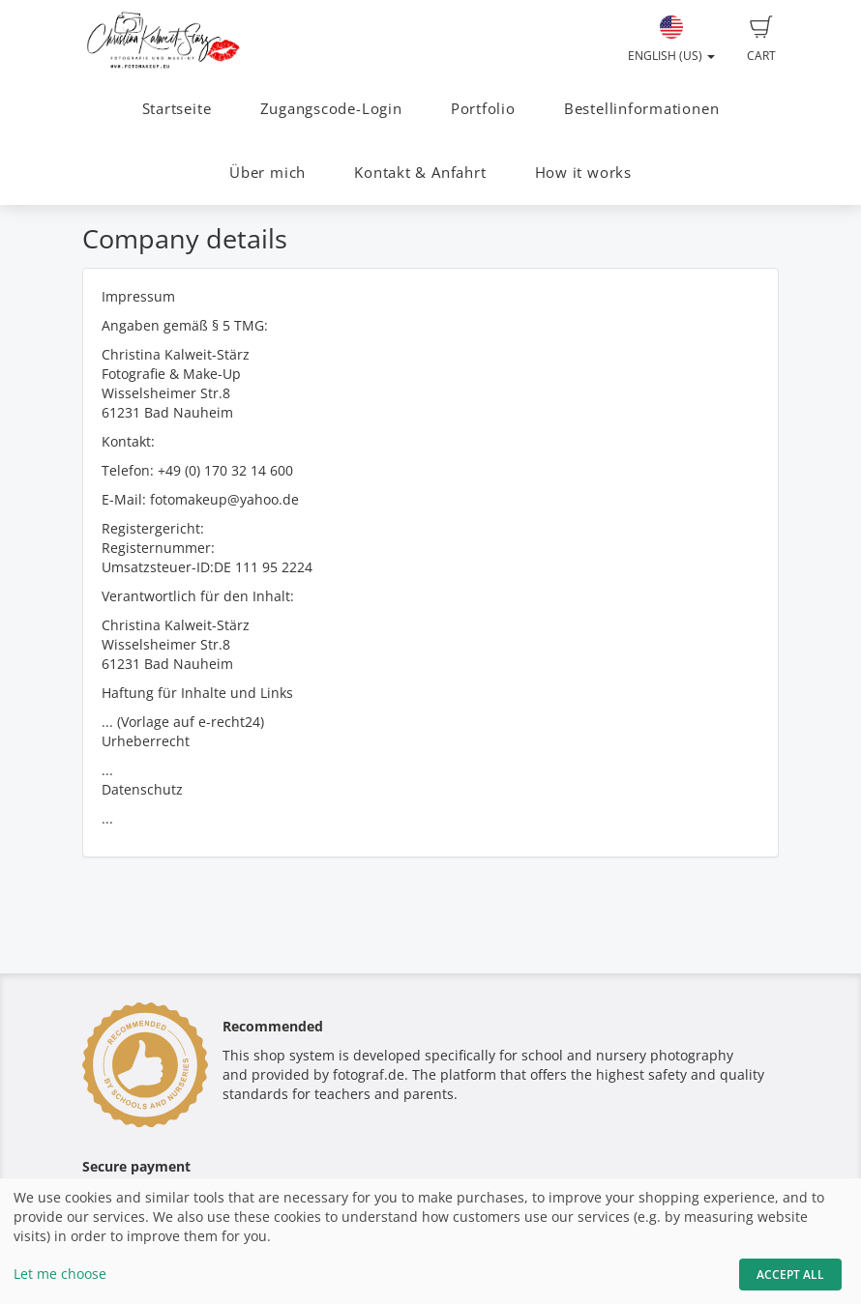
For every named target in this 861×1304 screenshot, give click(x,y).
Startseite (177, 109)
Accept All (790, 1274)
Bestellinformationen (641, 109)
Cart (761, 39)
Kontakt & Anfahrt (420, 172)
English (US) (671, 39)
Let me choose (60, 1273)
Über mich (267, 172)
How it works (583, 172)
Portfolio (483, 109)
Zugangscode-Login (331, 109)
